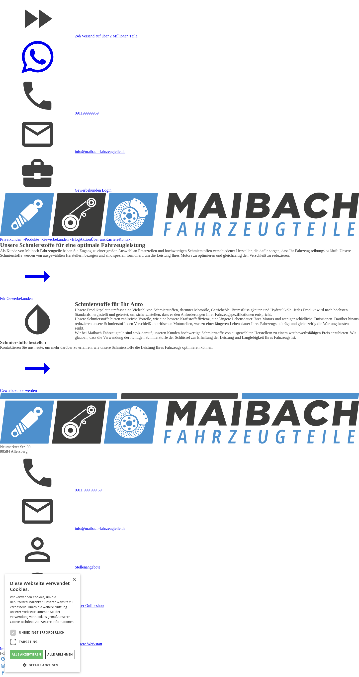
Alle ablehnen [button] (60, 654)
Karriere (112, 239)
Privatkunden (10, 239)
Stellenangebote (87, 567)
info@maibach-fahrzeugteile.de (100, 151)
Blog (76, 239)
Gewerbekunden (55, 239)
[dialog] (42, 623)
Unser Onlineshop (89, 605)
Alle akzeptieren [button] (26, 654)
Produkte (32, 239)
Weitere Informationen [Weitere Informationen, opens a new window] (57, 622)
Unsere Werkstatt (88, 644)
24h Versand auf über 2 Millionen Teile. (106, 36)
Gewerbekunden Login (93, 190)
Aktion (85, 239)
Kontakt (125, 239)
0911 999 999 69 (88, 490)
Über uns (98, 239)
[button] (42, 665)
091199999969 (86, 113)
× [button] (74, 579)
